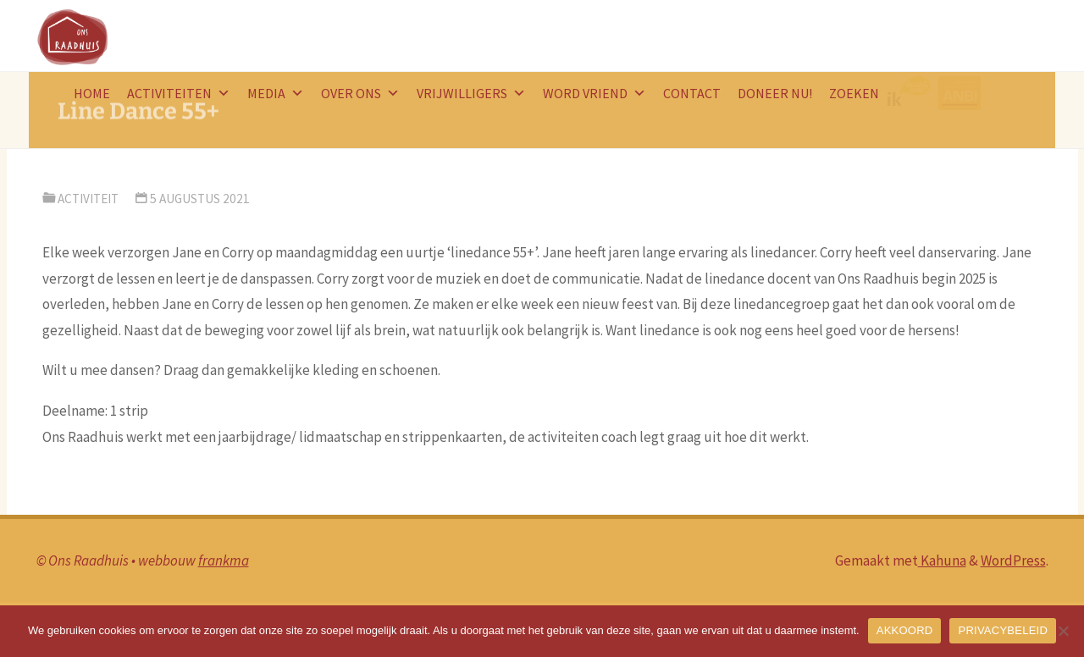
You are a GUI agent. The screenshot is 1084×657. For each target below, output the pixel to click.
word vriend (594, 93)
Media (275, 93)
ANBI (961, 93)
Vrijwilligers (471, 93)
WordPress (1013, 560)
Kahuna (942, 560)
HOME (92, 93)
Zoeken (854, 93)
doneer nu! (775, 93)
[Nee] (1062, 630)
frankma (223, 560)
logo (913, 93)
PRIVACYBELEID (1003, 630)
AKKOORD (905, 630)
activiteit (88, 198)
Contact (692, 93)
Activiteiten (178, 93)
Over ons (360, 93)
